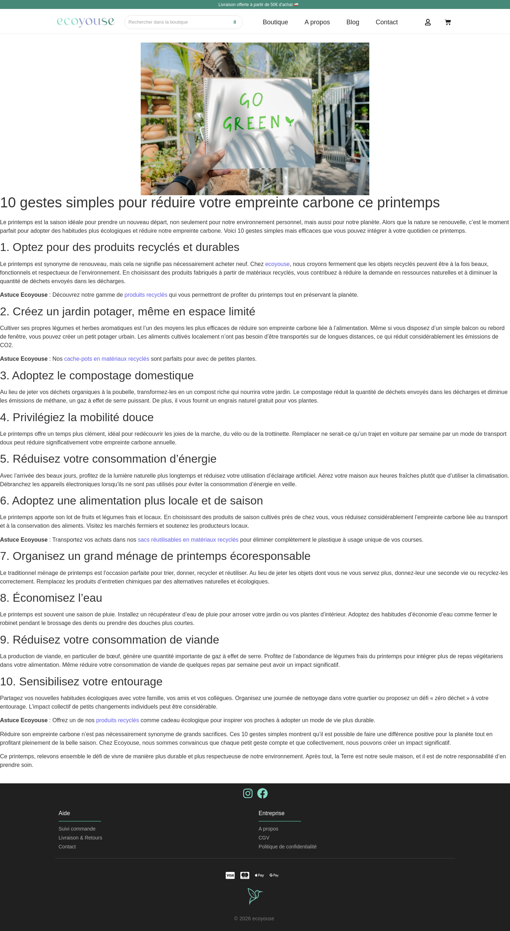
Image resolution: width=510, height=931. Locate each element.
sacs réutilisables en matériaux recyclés (188, 540)
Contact (67, 846)
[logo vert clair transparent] (255, 896)
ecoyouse (277, 264)
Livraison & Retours (80, 838)
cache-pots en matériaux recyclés (106, 359)
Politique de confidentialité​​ (288, 846)
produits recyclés (147, 295)
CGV (264, 838)
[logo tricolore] (86, 22)
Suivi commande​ (77, 829)
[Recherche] (176, 22)
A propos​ (268, 829)
